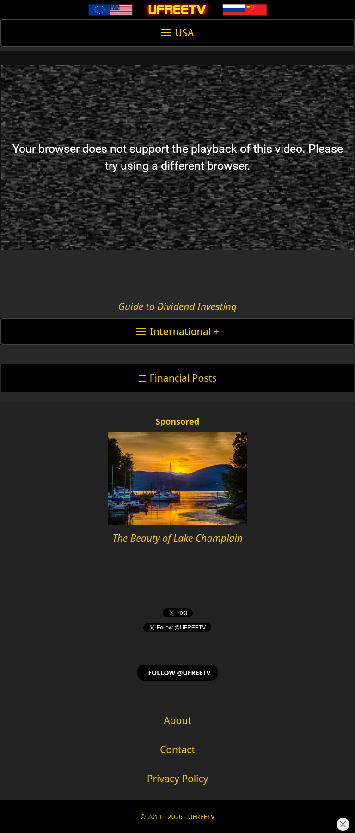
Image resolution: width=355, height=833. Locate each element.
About (177, 720)
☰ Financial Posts (177, 378)
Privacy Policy (177, 778)
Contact (177, 749)
